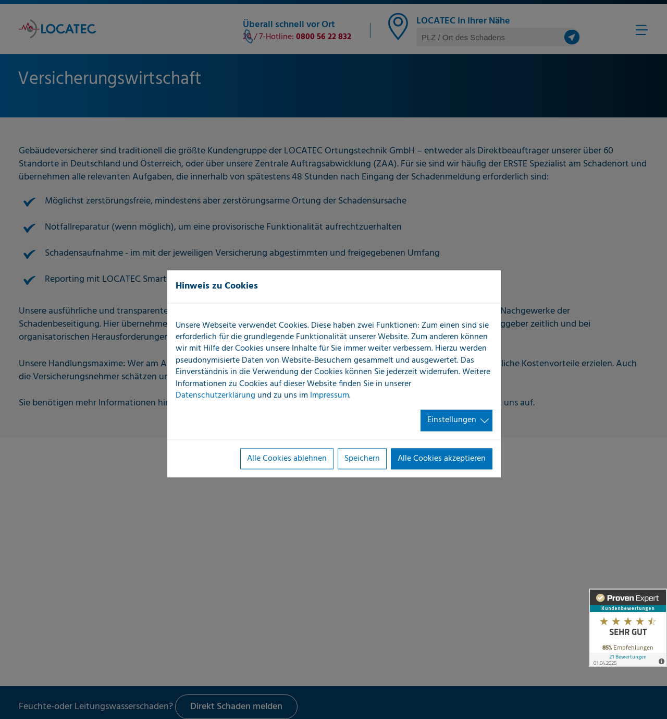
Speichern (362, 458)
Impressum (329, 395)
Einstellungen (451, 420)
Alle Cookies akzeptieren (442, 458)
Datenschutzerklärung (215, 395)
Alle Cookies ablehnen (287, 458)
